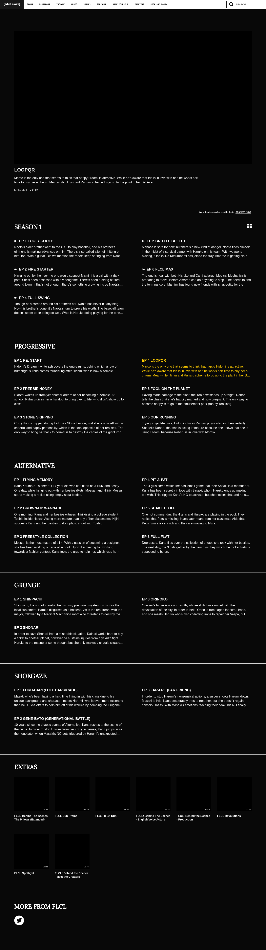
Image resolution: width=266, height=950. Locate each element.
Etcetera (139, 4)
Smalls (87, 4)
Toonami (60, 4)
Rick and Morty (159, 4)
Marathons (44, 4)
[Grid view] (249, 226)
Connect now (243, 212)
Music (74, 4)
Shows (30, 4)
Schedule (101, 4)
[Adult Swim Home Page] (12, 4)
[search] (260, 4)
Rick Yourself (120, 4)
